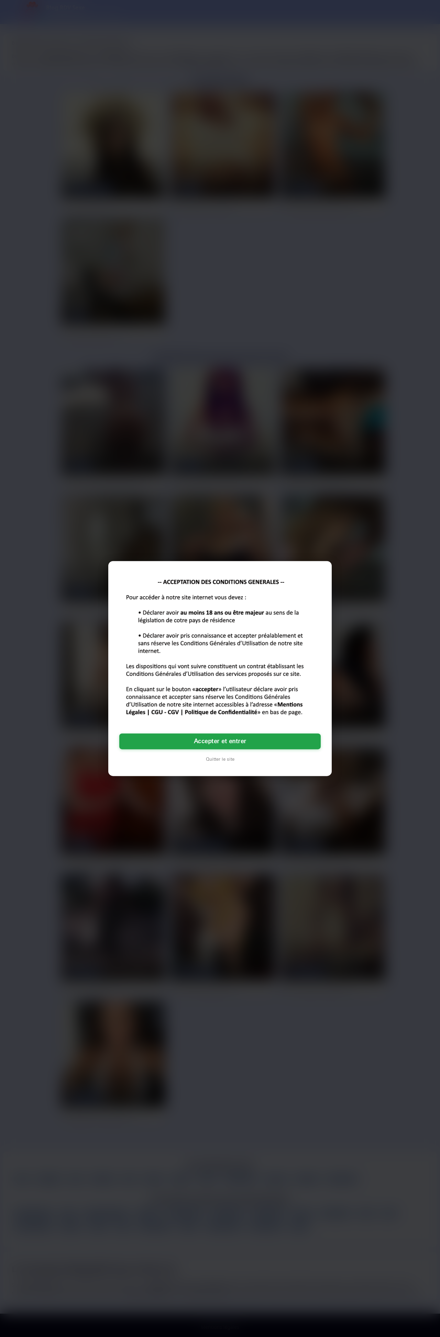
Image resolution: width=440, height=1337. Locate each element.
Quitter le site (220, 759)
